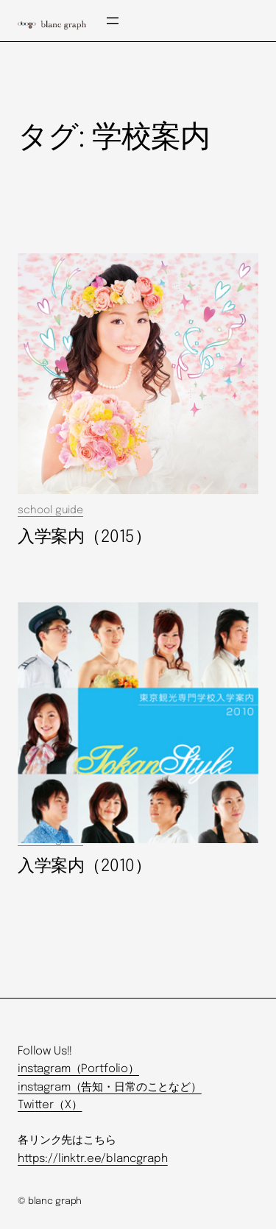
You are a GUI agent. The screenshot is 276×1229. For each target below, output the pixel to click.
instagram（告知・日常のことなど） (110, 1088)
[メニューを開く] (112, 20)
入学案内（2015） (84, 537)
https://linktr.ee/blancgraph (93, 1159)
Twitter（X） (50, 1105)
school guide (50, 510)
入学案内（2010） (84, 866)
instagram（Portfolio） (78, 1069)
